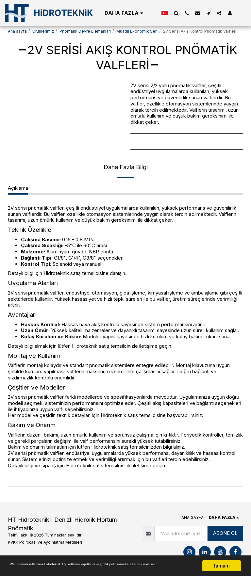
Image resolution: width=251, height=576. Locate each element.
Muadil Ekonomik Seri (137, 31)
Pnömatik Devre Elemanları (85, 31)
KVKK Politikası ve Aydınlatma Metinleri (45, 542)
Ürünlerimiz (43, 31)
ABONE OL (225, 533)
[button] (176, 13)
